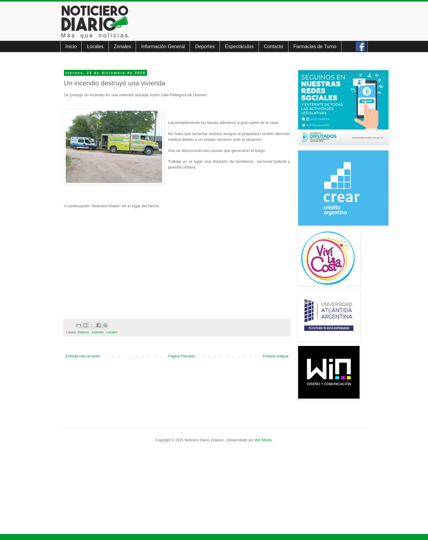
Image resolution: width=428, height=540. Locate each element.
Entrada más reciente (82, 356)
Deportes (205, 46)
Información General (163, 46)
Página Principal (181, 356)
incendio (98, 332)
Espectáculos (239, 46)
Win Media (263, 440)
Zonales (122, 46)
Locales (95, 46)
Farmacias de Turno (315, 46)
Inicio (71, 46)
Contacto (273, 46)
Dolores (84, 332)
